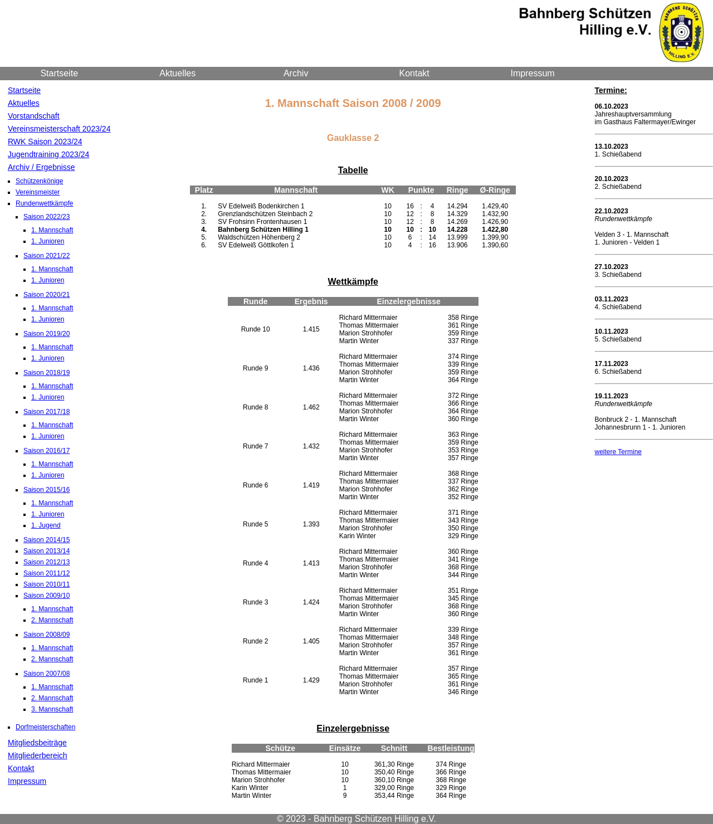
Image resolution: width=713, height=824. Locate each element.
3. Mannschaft (52, 709)
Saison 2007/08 (46, 673)
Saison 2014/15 (46, 540)
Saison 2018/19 (46, 373)
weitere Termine (618, 452)
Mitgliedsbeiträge (37, 742)
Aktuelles (177, 73)
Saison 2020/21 (46, 295)
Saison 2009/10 (46, 595)
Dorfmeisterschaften (45, 727)
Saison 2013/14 (46, 551)
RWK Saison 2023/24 (45, 141)
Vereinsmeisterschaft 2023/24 (59, 128)
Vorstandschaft (34, 115)
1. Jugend (46, 525)
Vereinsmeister (38, 192)
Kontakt (414, 73)
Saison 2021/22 (46, 256)
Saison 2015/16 (46, 490)
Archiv (296, 73)
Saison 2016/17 (46, 451)
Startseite (59, 73)
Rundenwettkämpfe (44, 203)
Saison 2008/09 (46, 634)
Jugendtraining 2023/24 (48, 154)
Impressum (533, 73)
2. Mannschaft (52, 620)
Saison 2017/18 (46, 412)
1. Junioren (47, 241)
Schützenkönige (39, 181)
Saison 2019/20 (46, 334)
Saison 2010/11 (46, 584)
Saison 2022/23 (46, 217)
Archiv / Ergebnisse (41, 167)
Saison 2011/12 (46, 573)
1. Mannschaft (52, 230)
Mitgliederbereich (37, 755)
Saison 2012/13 (46, 562)
